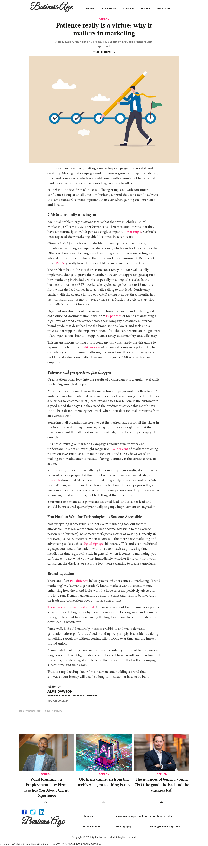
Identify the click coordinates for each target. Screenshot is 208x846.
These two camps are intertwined (70, 607)
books (145, 8)
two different (78, 581)
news (90, 8)
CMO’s (58, 263)
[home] (52, 7)
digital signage (93, 544)
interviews (108, 8)
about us (163, 8)
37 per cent (119, 449)
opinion (128, 8)
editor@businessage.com (165, 826)
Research (53, 480)
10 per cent (113, 316)
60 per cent (92, 347)
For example (132, 232)
